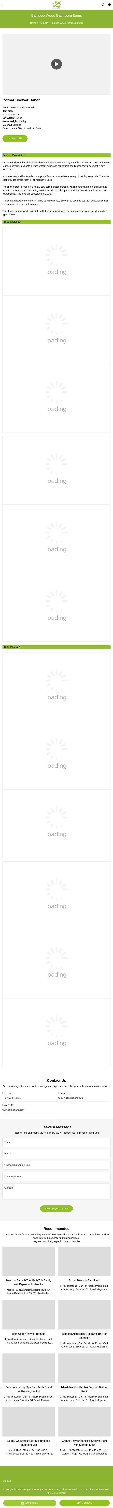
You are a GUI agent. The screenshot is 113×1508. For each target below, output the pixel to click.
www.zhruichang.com (13, 1109)
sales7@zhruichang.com (71, 1098)
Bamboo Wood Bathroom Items (67, 23)
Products (43, 23)
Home (33, 23)
